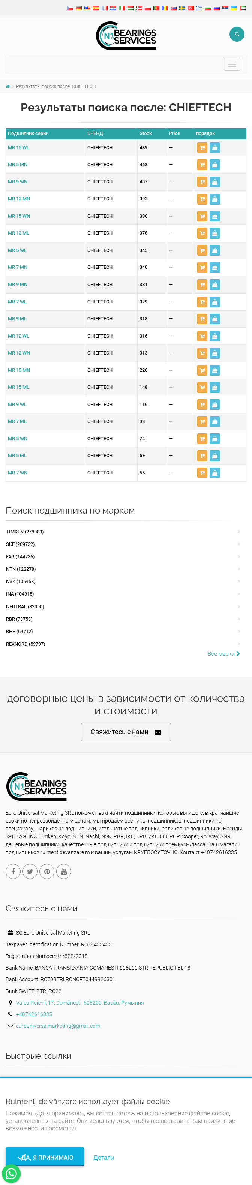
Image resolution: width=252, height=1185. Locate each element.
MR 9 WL (17, 404)
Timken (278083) (25, 532)
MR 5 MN (17, 164)
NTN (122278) (21, 569)
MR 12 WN (19, 353)
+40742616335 (34, 1014)
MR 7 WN (17, 473)
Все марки (224, 653)
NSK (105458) (21, 581)
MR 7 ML (17, 421)
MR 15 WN (19, 216)
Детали (103, 1157)
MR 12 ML (18, 233)
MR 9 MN (17, 284)
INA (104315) (20, 594)
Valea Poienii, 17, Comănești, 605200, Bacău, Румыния (80, 1003)
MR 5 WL (17, 250)
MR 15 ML (18, 387)
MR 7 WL (17, 302)
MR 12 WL (18, 336)
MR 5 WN (17, 438)
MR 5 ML (17, 455)
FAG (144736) (20, 556)
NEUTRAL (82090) (25, 606)
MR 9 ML (17, 318)
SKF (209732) (20, 544)
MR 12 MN (19, 199)
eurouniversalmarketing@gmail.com (58, 1026)
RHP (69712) (19, 631)
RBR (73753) (19, 619)
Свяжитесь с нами (126, 732)
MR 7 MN (17, 267)
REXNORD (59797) (25, 644)
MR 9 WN (17, 182)
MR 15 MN (19, 370)
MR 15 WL (18, 147)
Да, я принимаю (45, 1157)
